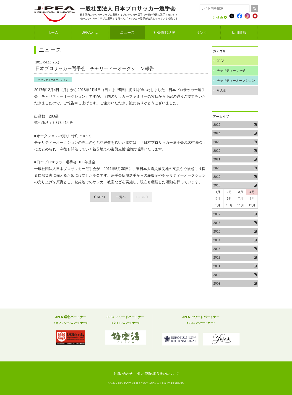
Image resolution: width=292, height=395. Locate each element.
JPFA (220, 61)
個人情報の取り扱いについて (158, 373)
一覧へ (121, 197)
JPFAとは (90, 32)
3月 (240, 192)
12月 (252, 205)
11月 (240, 205)
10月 (229, 205)
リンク (201, 32)
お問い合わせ (123, 373)
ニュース (127, 32)
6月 (229, 198)
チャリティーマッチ (231, 70)
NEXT (99, 197)
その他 (221, 90)
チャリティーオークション (53, 79)
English (219, 17)
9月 (217, 205)
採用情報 (239, 32)
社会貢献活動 (164, 32)
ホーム (52, 32)
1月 (217, 192)
